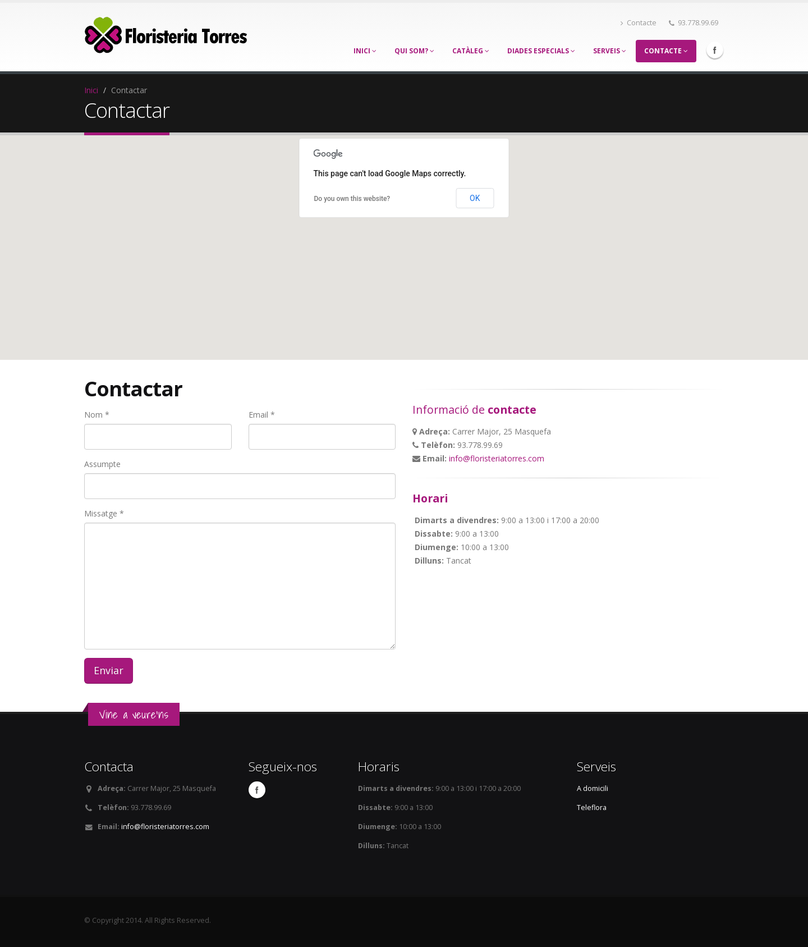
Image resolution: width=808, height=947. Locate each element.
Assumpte (102, 464)
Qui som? (414, 51)
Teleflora (592, 807)
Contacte (638, 23)
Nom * (96, 414)
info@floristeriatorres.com (496, 458)
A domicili (592, 788)
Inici (365, 51)
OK (475, 198)
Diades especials (541, 51)
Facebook (714, 50)
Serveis (609, 51)
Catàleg (470, 51)
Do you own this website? (352, 199)
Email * (262, 414)
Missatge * (104, 513)
